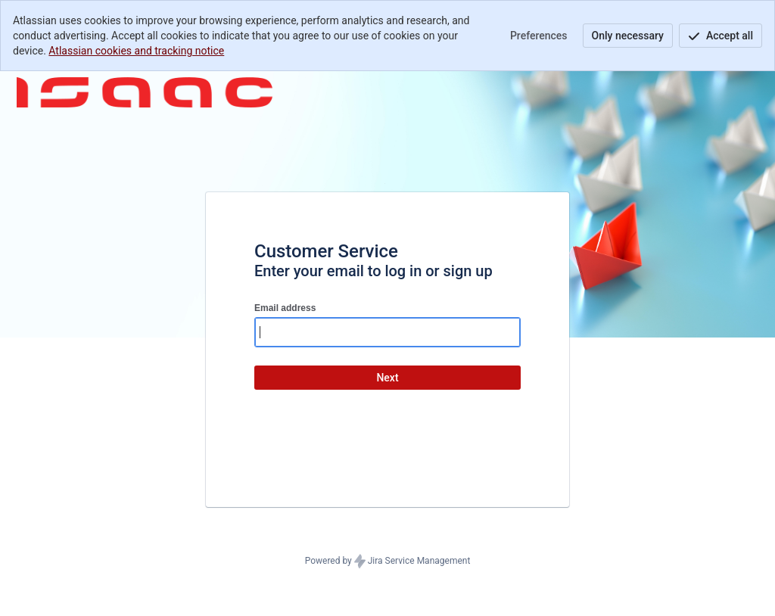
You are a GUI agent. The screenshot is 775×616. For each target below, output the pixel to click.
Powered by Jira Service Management (388, 561)
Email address (285, 308)
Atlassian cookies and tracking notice (136, 51)
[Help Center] (144, 92)
